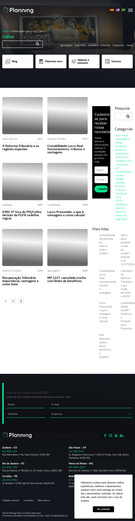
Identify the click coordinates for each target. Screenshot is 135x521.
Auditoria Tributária (56, 138)
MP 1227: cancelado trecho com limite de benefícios (66, 279)
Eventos (113, 61)
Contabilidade (54, 204)
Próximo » (21, 301)
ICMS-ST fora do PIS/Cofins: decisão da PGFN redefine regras (22, 215)
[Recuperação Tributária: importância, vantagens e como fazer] (22, 247)
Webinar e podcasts (80, 61)
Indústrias (105, 45)
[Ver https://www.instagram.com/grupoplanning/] (110, 435)
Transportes (118, 45)
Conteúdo (28, 500)
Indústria (121, 211)
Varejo (130, 45)
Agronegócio (66, 45)
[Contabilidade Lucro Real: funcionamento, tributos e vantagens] (67, 115)
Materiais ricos (50, 61)
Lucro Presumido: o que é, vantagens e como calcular (66, 213)
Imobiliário (93, 45)
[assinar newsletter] (130, 413)
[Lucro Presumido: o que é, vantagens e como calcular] (67, 181)
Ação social (122, 135)
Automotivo (80, 45)
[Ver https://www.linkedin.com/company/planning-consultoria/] (121, 435)
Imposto (120, 208)
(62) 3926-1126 (9, 451)
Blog (11, 61)
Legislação (7, 204)
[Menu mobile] (130, 10)
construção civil (9, 138)
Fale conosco (44, 500)
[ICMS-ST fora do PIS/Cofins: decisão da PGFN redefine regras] (22, 181)
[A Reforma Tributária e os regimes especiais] (22, 115)
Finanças (120, 189)
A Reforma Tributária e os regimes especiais (20, 147)
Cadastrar (103, 189)
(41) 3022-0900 (9, 480)
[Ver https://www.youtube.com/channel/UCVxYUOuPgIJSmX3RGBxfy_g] (116, 435)
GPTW (119, 200)
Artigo (119, 142)
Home (5, 31)
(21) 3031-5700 (9, 467)
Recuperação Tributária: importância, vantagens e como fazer (20, 281)
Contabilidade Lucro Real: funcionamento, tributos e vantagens (66, 149)
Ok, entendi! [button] (103, 509)
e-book (119, 175)
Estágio (120, 178)
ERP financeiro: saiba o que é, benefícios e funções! (105, 346)
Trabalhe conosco (10, 500)
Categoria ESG (124, 160)
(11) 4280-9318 (76, 451)
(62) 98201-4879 (77, 467)
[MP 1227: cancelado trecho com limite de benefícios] (67, 247)
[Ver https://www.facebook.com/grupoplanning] (105, 435)
